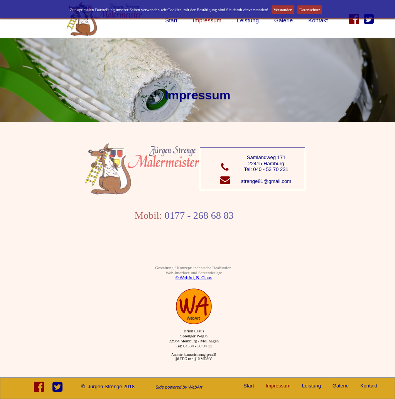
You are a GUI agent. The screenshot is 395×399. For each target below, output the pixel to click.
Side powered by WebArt (178, 387)
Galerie (283, 20)
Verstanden (282, 9)
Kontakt (318, 20)
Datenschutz (309, 9)
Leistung (248, 20)
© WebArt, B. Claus (194, 277)
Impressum (207, 20)
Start (171, 20)
